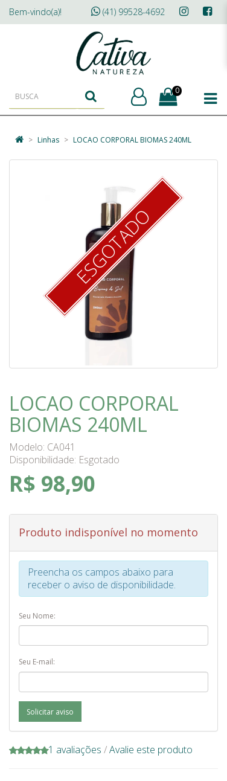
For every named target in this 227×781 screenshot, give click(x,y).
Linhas (48, 140)
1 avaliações (74, 749)
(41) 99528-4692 (128, 12)
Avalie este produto (151, 749)
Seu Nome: (37, 616)
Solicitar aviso (50, 712)
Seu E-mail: (37, 662)
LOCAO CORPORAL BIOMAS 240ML (132, 140)
